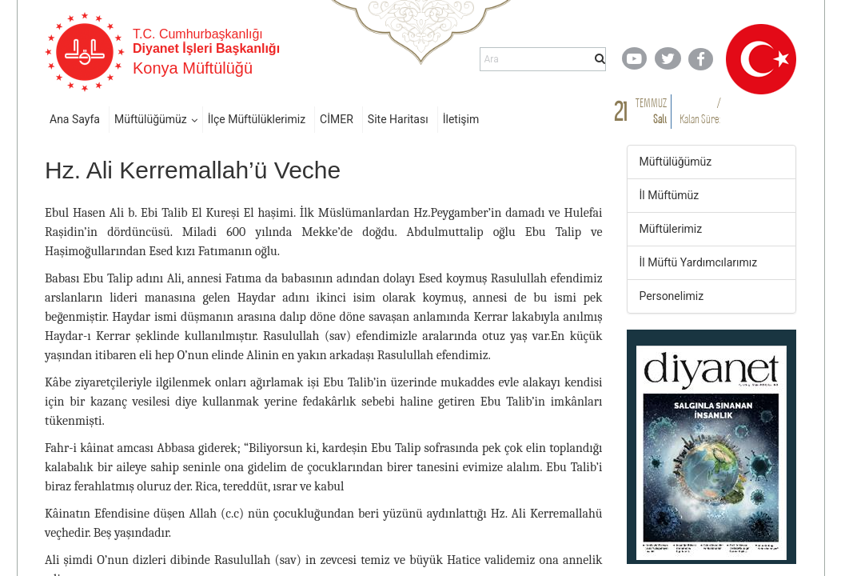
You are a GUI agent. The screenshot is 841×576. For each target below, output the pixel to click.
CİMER (336, 119)
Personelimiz (672, 296)
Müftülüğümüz (150, 119)
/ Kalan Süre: (700, 110)
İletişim (461, 119)
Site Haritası (398, 119)
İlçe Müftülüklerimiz (256, 119)
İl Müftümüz (670, 195)
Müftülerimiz (671, 228)
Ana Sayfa (75, 119)
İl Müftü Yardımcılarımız (699, 262)
